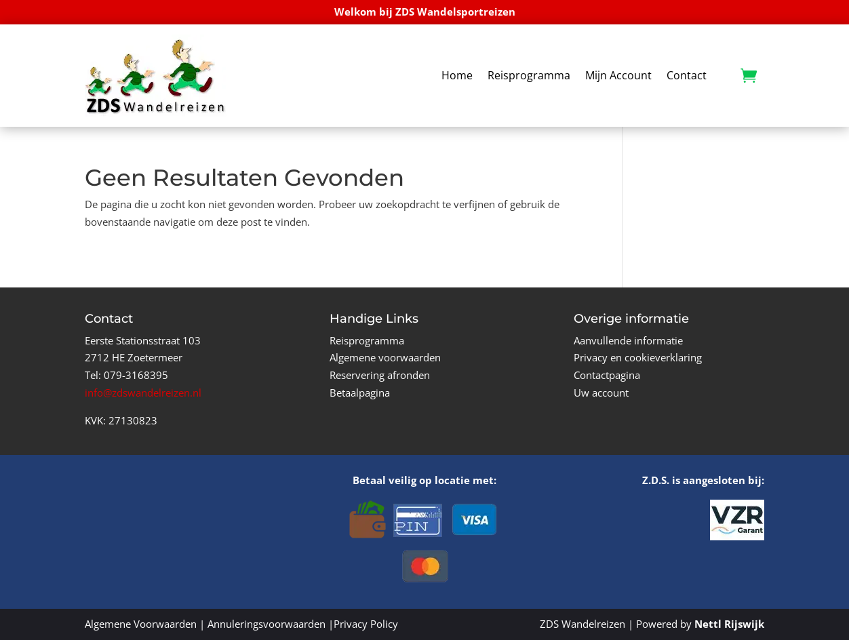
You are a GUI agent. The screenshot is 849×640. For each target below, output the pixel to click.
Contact (687, 75)
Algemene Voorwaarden (141, 624)
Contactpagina (607, 375)
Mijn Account (618, 75)
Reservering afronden (380, 375)
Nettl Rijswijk (729, 624)
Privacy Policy (366, 624)
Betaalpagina (360, 392)
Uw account (601, 392)
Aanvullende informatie (628, 340)
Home (457, 75)
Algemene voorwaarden (385, 357)
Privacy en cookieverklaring (638, 357)
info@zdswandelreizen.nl (143, 392)
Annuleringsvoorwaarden (266, 624)
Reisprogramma (529, 75)
